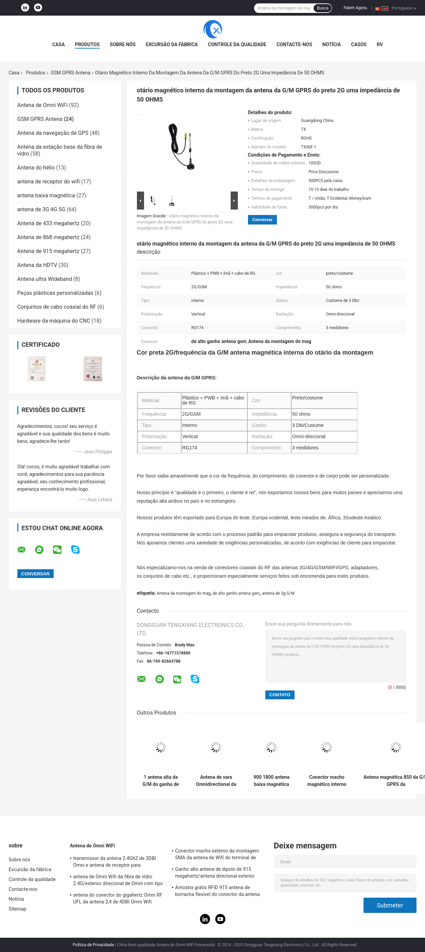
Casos (359, 44)
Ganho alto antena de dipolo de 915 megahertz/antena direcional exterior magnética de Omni (215, 873)
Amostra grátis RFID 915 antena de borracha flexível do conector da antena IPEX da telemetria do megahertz (217, 892)
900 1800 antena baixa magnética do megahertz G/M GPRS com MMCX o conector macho (271, 780)
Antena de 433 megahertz (48, 223)
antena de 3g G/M (278, 593)
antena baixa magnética (46, 195)
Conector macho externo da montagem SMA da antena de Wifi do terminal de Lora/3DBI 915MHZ (217, 855)
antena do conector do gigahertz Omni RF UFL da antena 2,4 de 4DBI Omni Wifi (117, 898)
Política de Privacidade (93, 944)
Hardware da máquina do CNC (53, 321)
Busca (322, 8)
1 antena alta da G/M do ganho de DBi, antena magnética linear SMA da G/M (160, 780)
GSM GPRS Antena (70, 72)
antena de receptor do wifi (48, 181)
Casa (58, 44)
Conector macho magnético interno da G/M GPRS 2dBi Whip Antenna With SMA (326, 780)
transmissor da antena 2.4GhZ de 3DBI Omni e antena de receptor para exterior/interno (114, 863)
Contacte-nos (294, 44)
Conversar (262, 219)
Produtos (87, 44)
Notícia (331, 44)
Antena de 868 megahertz (48, 237)
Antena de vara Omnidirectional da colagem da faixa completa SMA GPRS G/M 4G (216, 780)
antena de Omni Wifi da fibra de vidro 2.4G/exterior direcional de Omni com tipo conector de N (118, 881)
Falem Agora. (355, 7)
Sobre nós (123, 44)
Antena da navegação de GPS (53, 133)
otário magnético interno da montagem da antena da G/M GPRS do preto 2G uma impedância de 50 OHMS (185, 222)
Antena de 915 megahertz (48, 251)
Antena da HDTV (37, 265)
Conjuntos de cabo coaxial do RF (56, 307)
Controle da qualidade (237, 44)
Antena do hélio (36, 167)
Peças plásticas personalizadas (55, 293)
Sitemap (17, 909)
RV (380, 44)
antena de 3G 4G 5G (41, 209)
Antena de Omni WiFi (42, 105)
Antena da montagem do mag (184, 593)
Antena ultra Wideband (44, 279)
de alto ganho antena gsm (236, 593)
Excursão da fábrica (172, 44)
